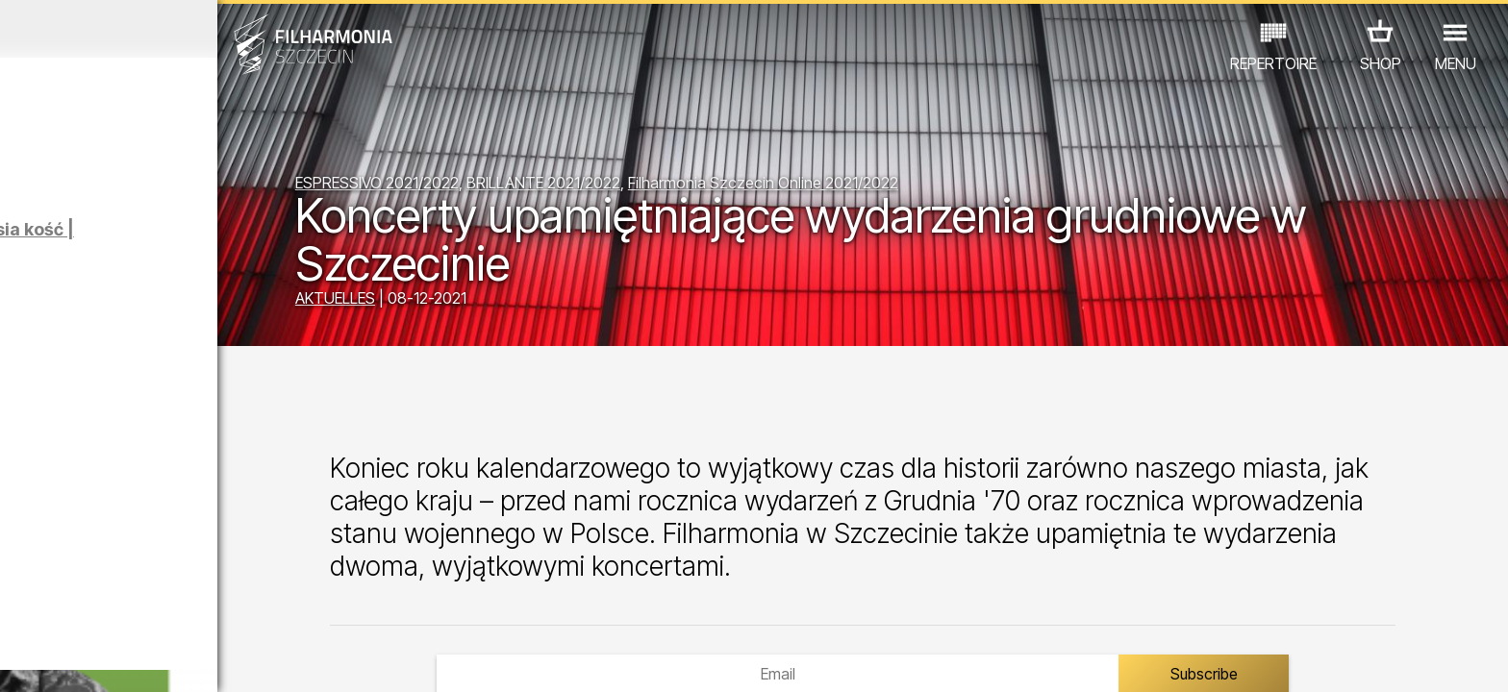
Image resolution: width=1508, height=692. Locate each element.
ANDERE (330, 608)
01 (23, 659)
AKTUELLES (499, 302)
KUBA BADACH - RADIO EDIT (239, 484)
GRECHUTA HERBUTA (225, 432)
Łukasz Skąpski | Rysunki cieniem (227, 354)
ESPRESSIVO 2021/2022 (540, 187)
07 (206, 659)
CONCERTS (63, 608)
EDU (140, 608)
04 (115, 659)
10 (298, 659)
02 (53, 659)
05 (146, 659)
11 (329, 659)
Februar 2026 (196, 28)
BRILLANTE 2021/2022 (707, 187)
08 (237, 659)
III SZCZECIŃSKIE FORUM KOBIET (258, 536)
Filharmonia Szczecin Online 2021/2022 (927, 187)
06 (176, 659)
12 (359, 659)
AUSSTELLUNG (228, 608)
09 (267, 659)
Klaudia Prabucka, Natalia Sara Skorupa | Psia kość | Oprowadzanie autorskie (232, 248)
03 (84, 659)
